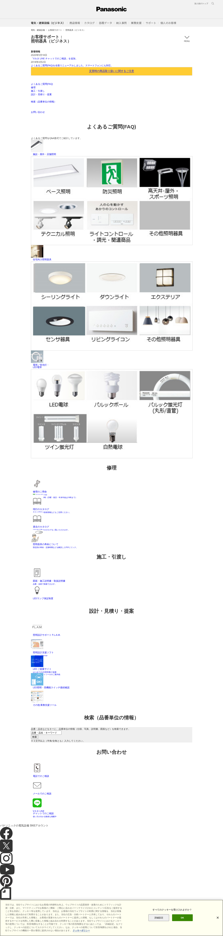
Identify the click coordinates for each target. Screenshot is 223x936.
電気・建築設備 (38, 30)
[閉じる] (217, 917)
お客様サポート (55, 30)
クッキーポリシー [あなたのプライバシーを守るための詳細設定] (81, 930)
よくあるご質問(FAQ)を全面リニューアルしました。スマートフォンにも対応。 (72, 65)
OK (182, 917)
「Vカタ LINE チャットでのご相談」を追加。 (54, 58)
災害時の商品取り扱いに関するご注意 (111, 71)
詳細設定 (159, 917)
